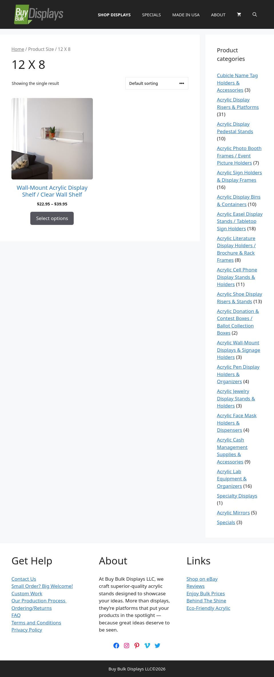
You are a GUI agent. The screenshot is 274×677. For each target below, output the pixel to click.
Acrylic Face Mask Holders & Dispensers (237, 422)
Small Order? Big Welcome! (42, 586)
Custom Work (26, 593)
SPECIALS (151, 14)
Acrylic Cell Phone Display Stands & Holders (237, 276)
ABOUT (218, 14)
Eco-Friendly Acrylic (208, 608)
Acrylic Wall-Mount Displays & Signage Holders (238, 349)
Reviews (196, 586)
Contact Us (23, 579)
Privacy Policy (26, 629)
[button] (255, 14)
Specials (226, 522)
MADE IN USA (186, 14)
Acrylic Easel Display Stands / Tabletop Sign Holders (240, 221)
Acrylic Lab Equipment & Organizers (232, 478)
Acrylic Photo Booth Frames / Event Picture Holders (239, 155)
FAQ (16, 615)
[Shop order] (156, 83)
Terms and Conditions (36, 622)
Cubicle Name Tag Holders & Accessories (237, 82)
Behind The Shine (206, 600)
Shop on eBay (202, 579)
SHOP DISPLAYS (114, 14)
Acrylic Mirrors (233, 512)
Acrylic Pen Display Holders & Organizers (238, 374)
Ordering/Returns (31, 608)
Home (17, 49)
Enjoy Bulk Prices (206, 593)
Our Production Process (39, 600)
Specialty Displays (237, 495)
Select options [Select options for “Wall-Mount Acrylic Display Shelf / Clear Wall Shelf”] (52, 218)
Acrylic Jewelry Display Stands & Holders (236, 398)
